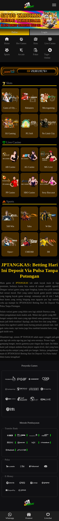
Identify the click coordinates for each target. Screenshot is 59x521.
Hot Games (21, 42)
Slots (35, 42)
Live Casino (50, 42)
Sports (7, 53)
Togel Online (48, 54)
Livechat (48, 515)
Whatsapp (10, 515)
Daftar (14, 32)
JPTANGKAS (22, 284)
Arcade (21, 53)
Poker (35, 53)
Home (7, 42)
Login (44, 32)
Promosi (28, 515)
